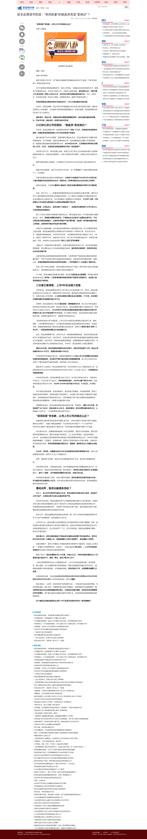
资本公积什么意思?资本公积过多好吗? (47, 803)
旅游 (87, 2)
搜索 (126, 7)
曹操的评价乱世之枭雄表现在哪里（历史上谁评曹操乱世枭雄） (55, 825)
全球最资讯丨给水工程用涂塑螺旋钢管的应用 (49, 806)
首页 (22, 2)
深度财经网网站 (96, 832)
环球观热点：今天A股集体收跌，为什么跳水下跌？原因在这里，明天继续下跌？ (61, 624)
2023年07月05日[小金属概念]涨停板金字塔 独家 (50, 783)
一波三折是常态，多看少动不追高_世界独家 (49, 638)
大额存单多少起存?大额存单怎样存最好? (47, 820)
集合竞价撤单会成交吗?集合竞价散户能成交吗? (50, 789)
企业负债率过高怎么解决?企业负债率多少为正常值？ (52, 800)
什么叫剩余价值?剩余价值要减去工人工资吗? (49, 769)
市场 (78, 2)
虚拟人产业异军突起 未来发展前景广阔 (114, 93)
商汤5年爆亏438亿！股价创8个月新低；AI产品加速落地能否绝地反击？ (58, 794)
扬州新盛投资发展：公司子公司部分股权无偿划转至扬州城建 (54, 749)
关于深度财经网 (115, 832)
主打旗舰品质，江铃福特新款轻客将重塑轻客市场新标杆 (53, 730)
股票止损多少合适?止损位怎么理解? (46, 822)
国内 (31, 2)
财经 (125, 2)
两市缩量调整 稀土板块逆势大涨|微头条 (47, 635)
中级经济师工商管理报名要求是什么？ (47, 665)
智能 (69, 2)
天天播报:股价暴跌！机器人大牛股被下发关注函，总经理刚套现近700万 (58, 621)
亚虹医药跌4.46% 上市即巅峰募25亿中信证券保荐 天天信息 (54, 752)
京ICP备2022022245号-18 (119, 834)
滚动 (50, 2)
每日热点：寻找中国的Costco (44, 792)
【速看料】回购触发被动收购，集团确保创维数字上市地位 (53, 716)
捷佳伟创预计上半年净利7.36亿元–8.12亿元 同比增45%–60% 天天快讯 (58, 696)
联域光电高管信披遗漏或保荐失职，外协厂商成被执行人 (53, 775)
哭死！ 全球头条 (39, 780)
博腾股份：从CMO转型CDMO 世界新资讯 (48, 693)
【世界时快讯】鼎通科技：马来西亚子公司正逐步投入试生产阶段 (56, 738)
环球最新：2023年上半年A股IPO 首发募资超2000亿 (51, 626)
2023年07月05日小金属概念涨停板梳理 (47, 724)
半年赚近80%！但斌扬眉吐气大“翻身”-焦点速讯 (50, 618)
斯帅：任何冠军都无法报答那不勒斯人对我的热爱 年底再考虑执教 (56, 733)
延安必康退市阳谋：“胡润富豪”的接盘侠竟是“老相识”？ (52, 615)
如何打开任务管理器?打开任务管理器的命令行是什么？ (52, 755)
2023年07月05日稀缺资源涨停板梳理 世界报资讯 (50, 629)
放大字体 (22, 67)
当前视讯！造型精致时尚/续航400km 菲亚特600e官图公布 (53, 662)
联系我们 (105, 832)
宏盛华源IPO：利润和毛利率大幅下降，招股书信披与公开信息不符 (56, 721)
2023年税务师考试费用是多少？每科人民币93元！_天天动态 (54, 763)
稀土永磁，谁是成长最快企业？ (44, 727)
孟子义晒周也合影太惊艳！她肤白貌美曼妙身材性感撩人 (53, 685)
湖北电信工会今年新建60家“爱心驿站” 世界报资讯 (50, 710)
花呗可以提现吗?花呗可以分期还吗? (46, 808)
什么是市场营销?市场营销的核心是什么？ (48, 814)
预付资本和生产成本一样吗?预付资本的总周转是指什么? (53, 761)
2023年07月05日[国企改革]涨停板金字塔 (47, 777)
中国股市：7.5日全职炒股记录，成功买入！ (48, 741)
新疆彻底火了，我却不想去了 (111, 54)
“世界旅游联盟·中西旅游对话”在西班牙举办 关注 (50, 660)
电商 (116, 2)
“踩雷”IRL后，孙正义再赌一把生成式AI (47, 705)
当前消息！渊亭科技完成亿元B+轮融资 (114, 51)
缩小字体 (22, 74)
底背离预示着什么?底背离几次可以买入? (47, 817)
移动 (106, 2)
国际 (41, 2)
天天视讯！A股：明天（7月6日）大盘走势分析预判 (51, 744)
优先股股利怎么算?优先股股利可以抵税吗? (48, 786)
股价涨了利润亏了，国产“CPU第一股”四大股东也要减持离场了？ (55, 772)
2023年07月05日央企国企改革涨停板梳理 (48, 699)
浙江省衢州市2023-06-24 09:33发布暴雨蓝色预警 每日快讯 (54, 758)
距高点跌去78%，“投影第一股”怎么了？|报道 (49, 640)
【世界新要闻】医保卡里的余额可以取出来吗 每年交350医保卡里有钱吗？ (59, 682)
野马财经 (94, 18)
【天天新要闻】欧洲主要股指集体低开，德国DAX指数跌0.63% (55, 828)
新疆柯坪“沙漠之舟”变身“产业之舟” (113, 27)
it (59, 2)
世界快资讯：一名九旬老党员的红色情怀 (115, 33)
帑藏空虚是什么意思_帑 (42, 735)
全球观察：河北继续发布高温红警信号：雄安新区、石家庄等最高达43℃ (58, 707)
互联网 (97, 2)
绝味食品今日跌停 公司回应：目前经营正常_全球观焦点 (52, 702)
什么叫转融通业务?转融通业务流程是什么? (48, 797)
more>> (127, 20)
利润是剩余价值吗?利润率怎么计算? (46, 766)
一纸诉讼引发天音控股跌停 (43, 632)
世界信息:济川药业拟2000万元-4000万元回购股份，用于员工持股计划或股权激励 (61, 719)
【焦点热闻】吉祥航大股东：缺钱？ (46, 713)
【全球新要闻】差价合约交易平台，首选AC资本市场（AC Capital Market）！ (60, 747)
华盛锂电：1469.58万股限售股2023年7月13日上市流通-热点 (54, 690)
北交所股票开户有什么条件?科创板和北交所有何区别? (52, 811)
